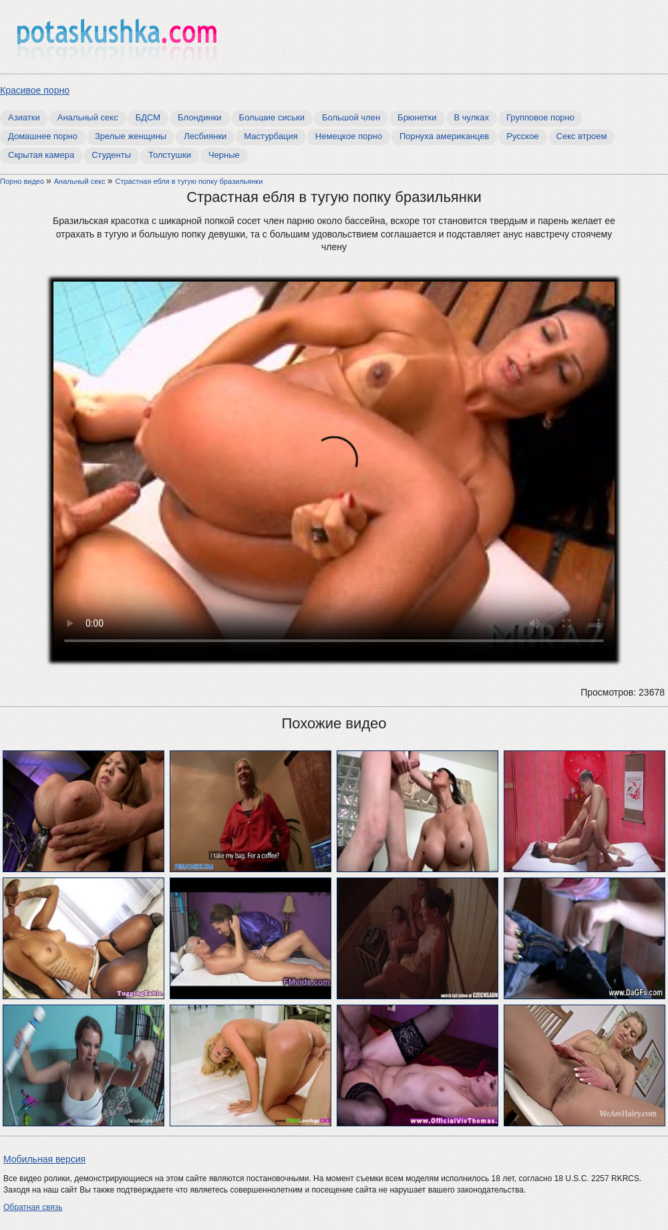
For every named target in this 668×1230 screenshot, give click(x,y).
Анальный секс (87, 117)
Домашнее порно (42, 136)
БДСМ (148, 117)
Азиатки (24, 117)
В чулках (472, 117)
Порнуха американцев (444, 136)
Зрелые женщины (130, 136)
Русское (522, 136)
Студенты (111, 155)
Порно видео (23, 181)
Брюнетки (416, 117)
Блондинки (200, 117)
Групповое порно (540, 117)
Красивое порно (34, 90)
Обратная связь (32, 1207)
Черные (224, 155)
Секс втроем (581, 136)
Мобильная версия (44, 1159)
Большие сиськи (272, 117)
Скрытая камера (41, 155)
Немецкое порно (348, 136)
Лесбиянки (205, 136)
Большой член (351, 117)
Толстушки (169, 155)
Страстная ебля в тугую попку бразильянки (189, 181)
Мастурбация (271, 136)
